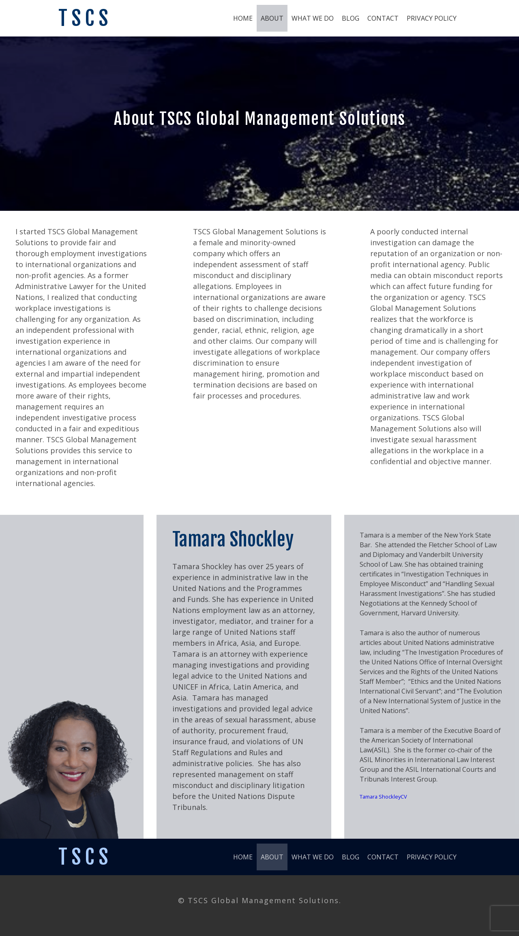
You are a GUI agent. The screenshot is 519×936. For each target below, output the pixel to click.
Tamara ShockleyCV (383, 796)
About (272, 18)
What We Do (313, 18)
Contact (383, 18)
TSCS (85, 18)
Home (243, 18)
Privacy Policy (432, 18)
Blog (350, 18)
